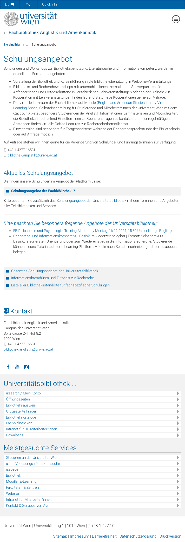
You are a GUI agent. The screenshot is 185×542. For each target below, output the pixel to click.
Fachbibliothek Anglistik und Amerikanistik (52, 32)
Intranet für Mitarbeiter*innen (29, 499)
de (9, 4)
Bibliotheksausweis (21, 405)
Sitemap (60, 536)
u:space (12, 469)
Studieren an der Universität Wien (32, 457)
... (27, 44)
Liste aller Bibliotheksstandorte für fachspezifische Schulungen (60, 285)
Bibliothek (13, 475)
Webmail (13, 493)
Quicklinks (50, 4)
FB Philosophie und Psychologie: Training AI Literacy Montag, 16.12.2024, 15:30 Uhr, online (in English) (92, 231)
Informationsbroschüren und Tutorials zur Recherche (52, 278)
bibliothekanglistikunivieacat (32, 155)
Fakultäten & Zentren (22, 487)
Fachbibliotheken (19, 423)
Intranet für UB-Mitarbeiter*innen (31, 429)
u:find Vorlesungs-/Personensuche (33, 463)
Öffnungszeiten (18, 399)
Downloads (14, 435)
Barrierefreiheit (104, 536)
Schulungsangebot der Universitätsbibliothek (91, 200)
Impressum (79, 536)
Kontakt (18, 311)
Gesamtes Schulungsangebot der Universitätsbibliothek (54, 271)
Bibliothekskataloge (21, 417)
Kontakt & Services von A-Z (27, 505)
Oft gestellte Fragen (21, 411)
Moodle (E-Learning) (22, 481)
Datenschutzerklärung (138, 536)
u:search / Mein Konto (23, 393)
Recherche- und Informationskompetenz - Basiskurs (54, 236)
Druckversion (170, 536)
